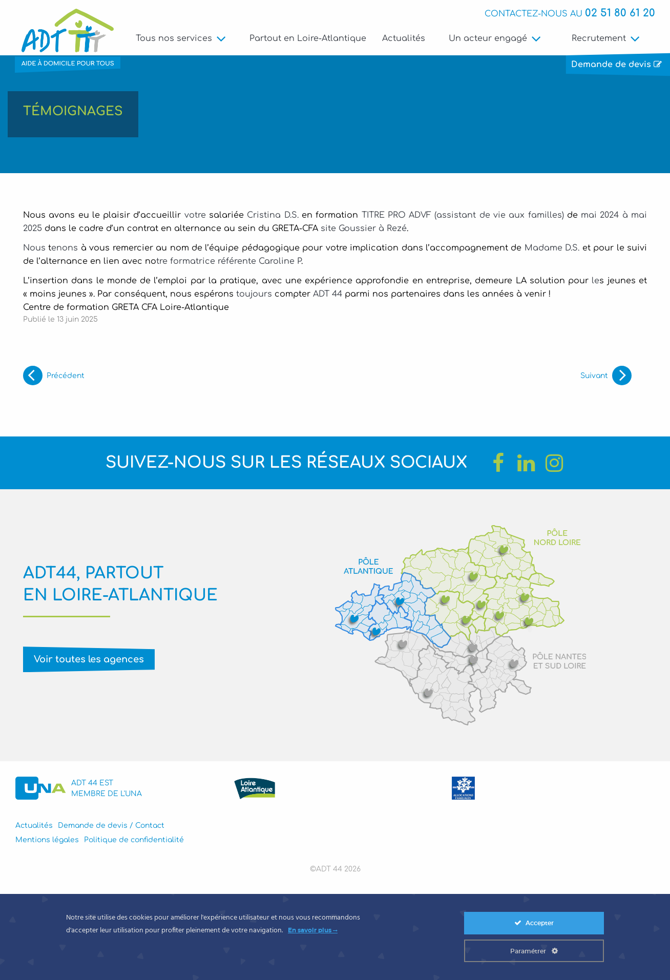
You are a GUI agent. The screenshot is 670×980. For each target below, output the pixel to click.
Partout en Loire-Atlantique (307, 38)
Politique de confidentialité (134, 841)
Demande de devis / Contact (111, 827)
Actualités (403, 38)
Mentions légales (47, 841)
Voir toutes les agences (89, 660)
